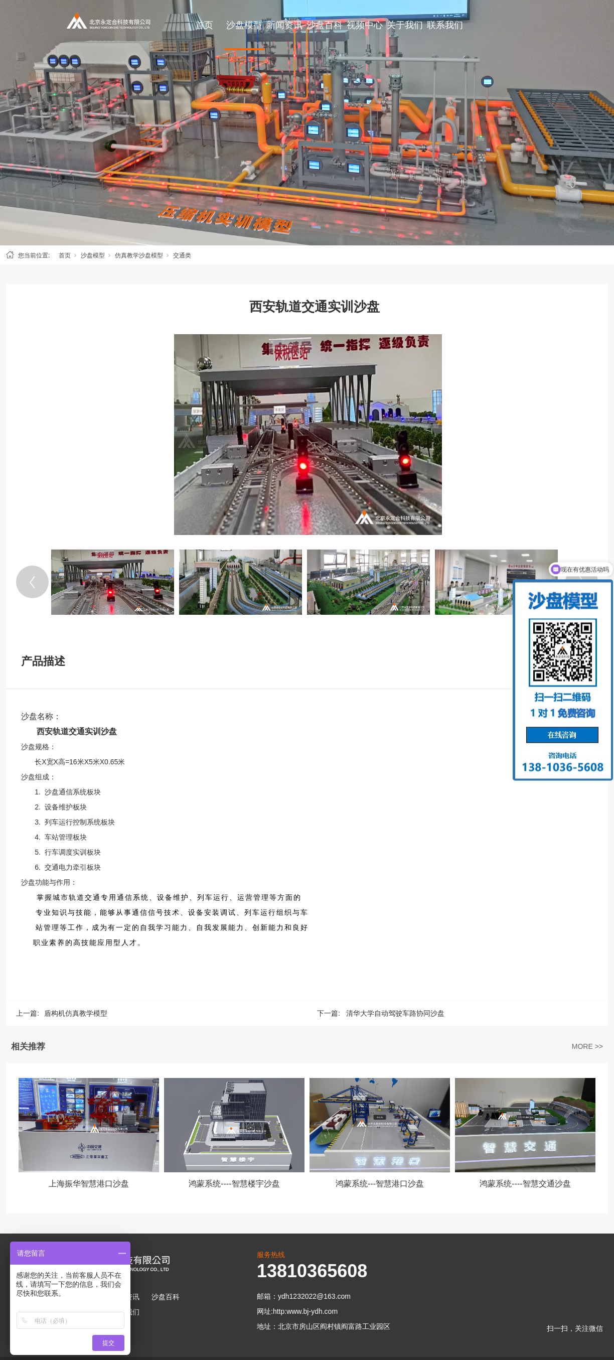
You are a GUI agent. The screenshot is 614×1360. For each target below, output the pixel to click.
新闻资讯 (284, 25)
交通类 (182, 255)
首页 (204, 25)
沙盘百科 (324, 25)
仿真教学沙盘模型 (139, 255)
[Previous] (32, 582)
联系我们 (445, 25)
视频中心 (365, 25)
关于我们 (405, 25)
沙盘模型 (244, 25)
